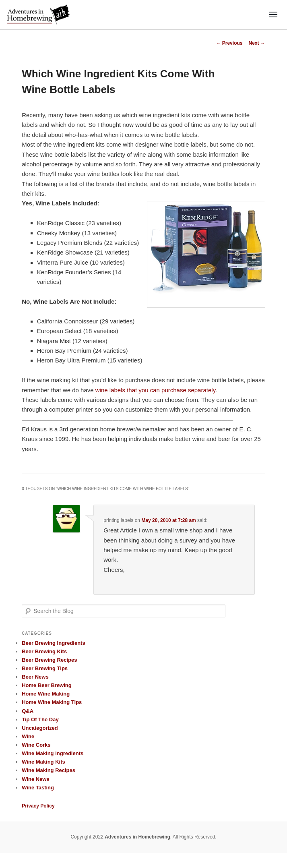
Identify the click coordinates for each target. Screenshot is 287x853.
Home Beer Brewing (47, 685)
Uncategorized (40, 728)
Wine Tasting (38, 788)
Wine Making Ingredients (52, 753)
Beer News (35, 677)
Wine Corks (36, 745)
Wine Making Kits (43, 762)
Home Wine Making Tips (52, 702)
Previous (229, 43)
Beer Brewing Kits (44, 651)
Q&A (27, 711)
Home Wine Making (46, 694)
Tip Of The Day (40, 719)
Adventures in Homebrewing (137, 837)
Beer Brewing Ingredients (53, 643)
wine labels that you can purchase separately (155, 390)
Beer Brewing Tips (45, 668)
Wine (28, 736)
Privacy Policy (38, 806)
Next (256, 43)
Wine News (36, 779)
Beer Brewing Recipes (49, 660)
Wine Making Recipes (48, 770)
